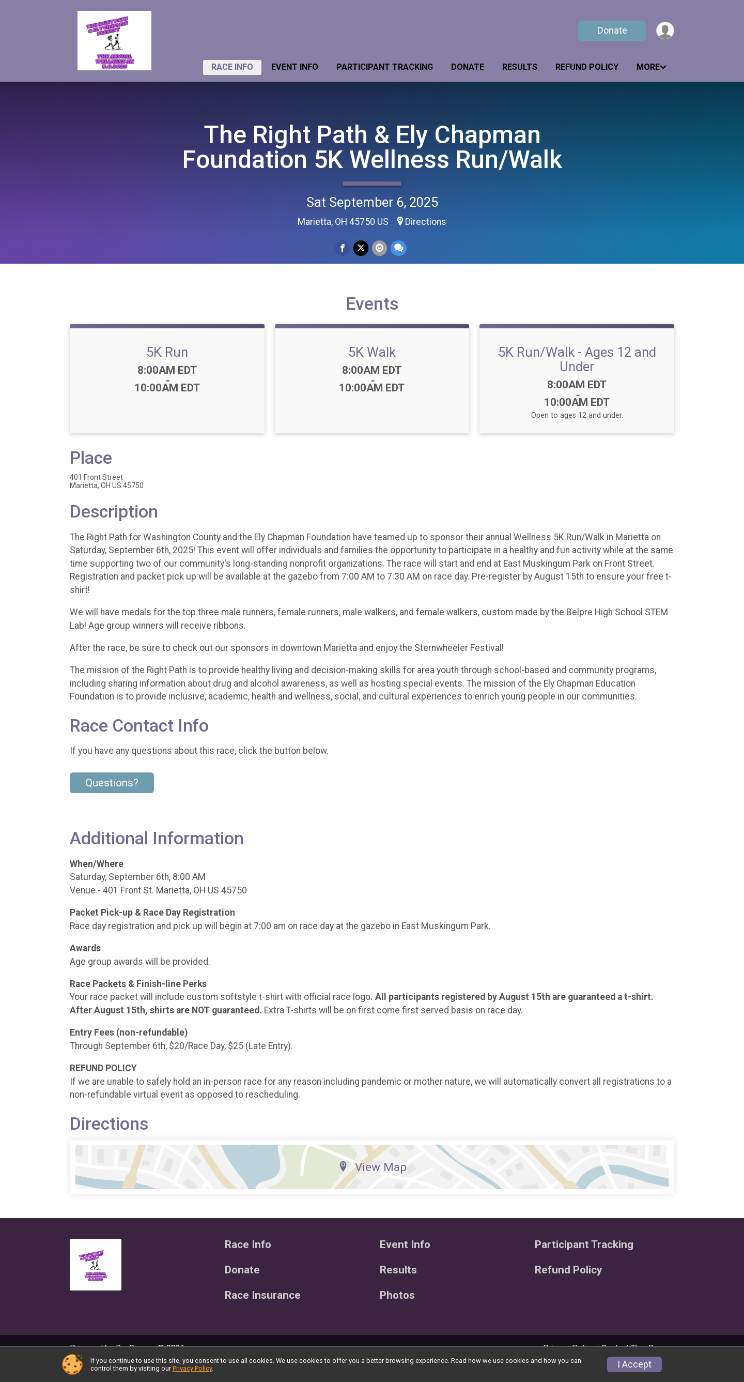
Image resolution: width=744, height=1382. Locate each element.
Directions (425, 222)
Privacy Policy (192, 1368)
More (648, 67)
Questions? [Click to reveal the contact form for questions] (111, 797)
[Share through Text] (398, 248)
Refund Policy (586, 67)
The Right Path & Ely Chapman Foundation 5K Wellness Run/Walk (372, 147)
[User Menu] (664, 30)
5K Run (167, 366)
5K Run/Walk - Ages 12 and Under (577, 374)
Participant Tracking (384, 67)
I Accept (634, 1364)
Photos (397, 1309)
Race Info (232, 67)
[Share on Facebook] (342, 248)
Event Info (294, 67)
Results (519, 67)
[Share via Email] (378, 248)
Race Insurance (263, 1309)
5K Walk (372, 366)
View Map (372, 1181)
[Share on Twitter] (360, 248)
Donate (611, 30)
